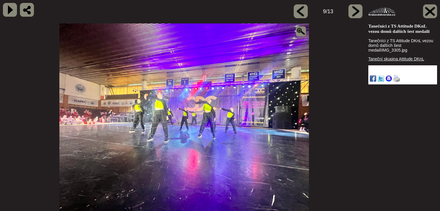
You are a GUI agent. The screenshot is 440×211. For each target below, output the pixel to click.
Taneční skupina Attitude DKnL (396, 59)
